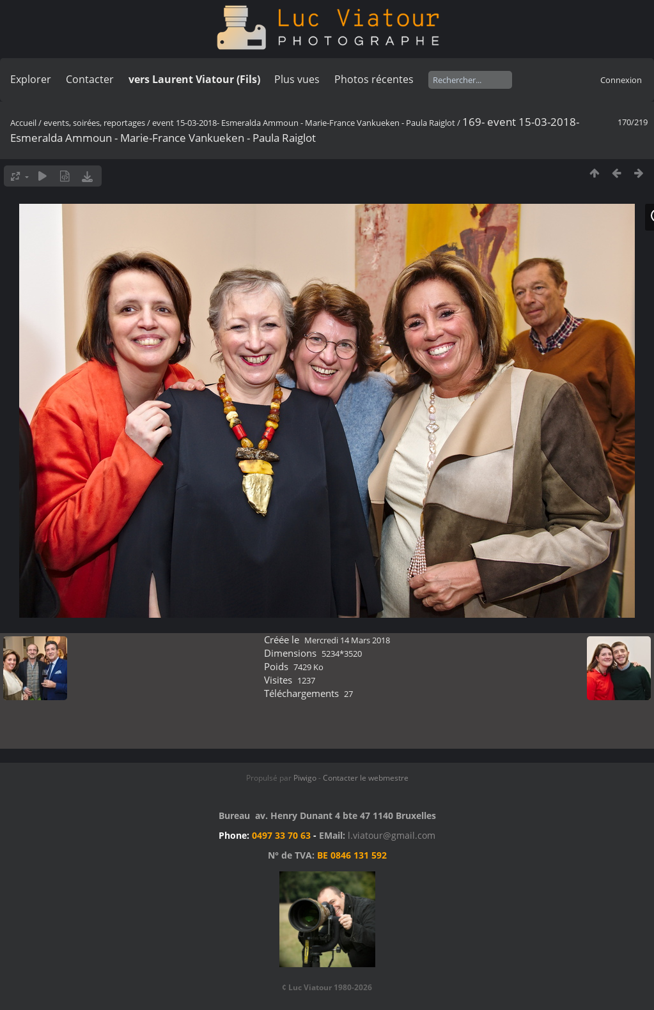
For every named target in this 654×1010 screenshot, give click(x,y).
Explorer (30, 79)
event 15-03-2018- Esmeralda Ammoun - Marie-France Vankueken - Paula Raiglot (303, 122)
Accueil (23, 122)
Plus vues (297, 79)
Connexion (621, 80)
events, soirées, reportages (95, 122)
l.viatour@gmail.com (391, 835)
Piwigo (304, 777)
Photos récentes (374, 79)
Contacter (90, 79)
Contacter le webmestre (366, 777)
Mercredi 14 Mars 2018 (347, 640)
